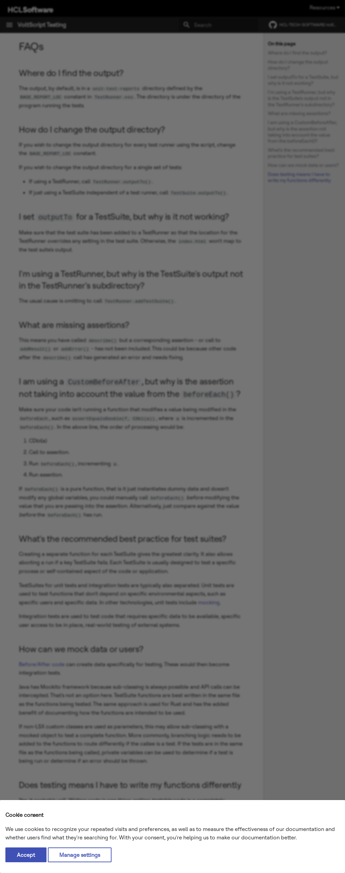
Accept (26, 854)
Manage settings (79, 854)
